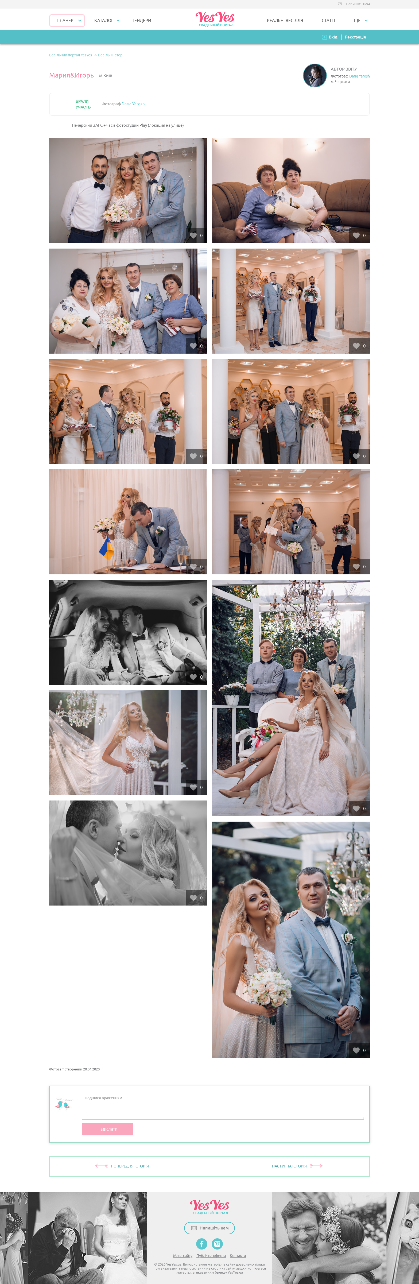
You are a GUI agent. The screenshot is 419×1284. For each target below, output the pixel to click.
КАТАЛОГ (103, 20)
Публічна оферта (211, 1256)
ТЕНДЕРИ (141, 20)
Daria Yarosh (359, 76)
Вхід (333, 37)
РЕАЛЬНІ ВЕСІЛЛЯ (285, 20)
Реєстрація (355, 37)
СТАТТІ (328, 20)
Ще (357, 20)
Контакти (238, 1256)
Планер (65, 20)
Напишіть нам (358, 4)
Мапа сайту (182, 1256)
